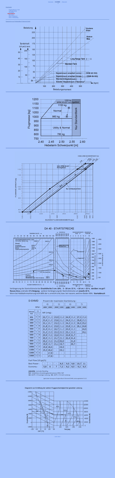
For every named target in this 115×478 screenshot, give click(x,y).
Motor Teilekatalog (13, 17)
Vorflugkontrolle (13, 11)
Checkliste (11, 12)
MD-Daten (11, 15)
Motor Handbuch (13, 16)
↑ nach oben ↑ (57, 436)
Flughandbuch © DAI (14, 9)
